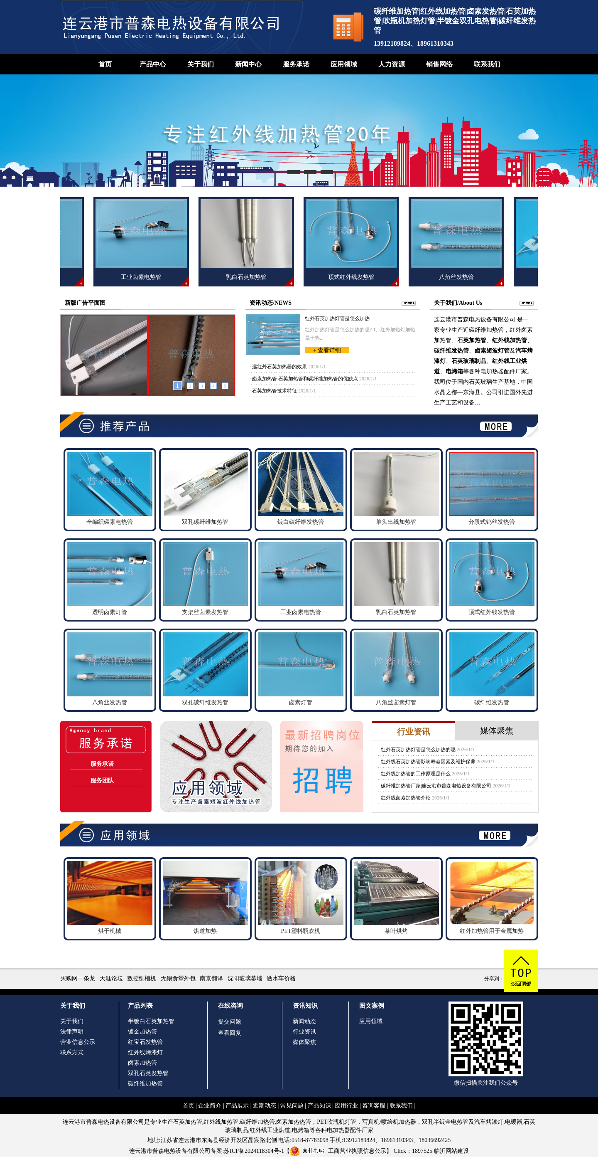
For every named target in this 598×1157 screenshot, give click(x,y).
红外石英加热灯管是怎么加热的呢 (418, 749)
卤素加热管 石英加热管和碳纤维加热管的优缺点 (305, 379)
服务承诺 (296, 64)
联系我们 (487, 64)
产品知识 (319, 1106)
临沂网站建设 (451, 1151)
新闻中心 (248, 64)
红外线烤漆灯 (145, 1052)
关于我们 (200, 64)
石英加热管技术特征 (274, 391)
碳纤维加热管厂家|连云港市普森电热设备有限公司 (436, 786)
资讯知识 (305, 1005)
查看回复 (229, 1033)
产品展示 (237, 1106)
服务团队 (102, 780)
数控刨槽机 (141, 978)
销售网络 (439, 64)
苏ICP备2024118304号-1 (254, 1151)
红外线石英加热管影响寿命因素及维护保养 (428, 762)
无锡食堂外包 (178, 978)
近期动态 (264, 1106)
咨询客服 (373, 1106)
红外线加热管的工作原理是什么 (416, 774)
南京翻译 (211, 978)
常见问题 (292, 1106)
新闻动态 (304, 1021)
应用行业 (346, 1106)
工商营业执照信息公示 (338, 1151)
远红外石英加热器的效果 (279, 367)
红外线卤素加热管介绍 (406, 798)
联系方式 (71, 1052)
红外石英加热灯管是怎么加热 (337, 318)
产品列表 (140, 1005)
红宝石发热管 (145, 1042)
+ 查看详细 (327, 350)
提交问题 (229, 1022)
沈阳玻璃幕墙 (245, 978)
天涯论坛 (111, 978)
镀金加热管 (142, 1032)
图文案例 (371, 1005)
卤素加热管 (142, 1063)
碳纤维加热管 (145, 1084)
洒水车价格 (281, 978)
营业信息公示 (77, 1042)
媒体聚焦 (304, 1042)
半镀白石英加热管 (151, 1021)
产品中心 (153, 64)
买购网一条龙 (77, 978)
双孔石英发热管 (148, 1073)
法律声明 (71, 1032)
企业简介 (209, 1106)
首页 (105, 64)
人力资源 (391, 64)
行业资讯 (304, 1032)
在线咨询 (230, 1005)
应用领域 (344, 64)
